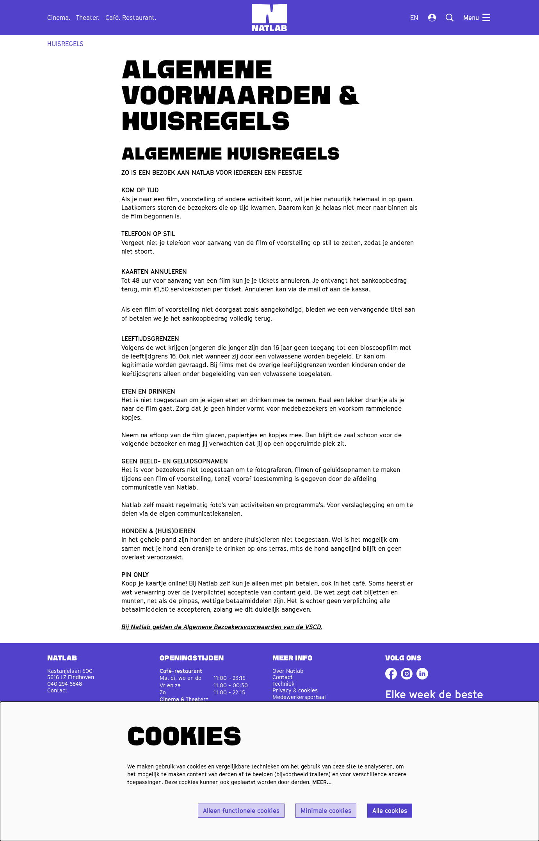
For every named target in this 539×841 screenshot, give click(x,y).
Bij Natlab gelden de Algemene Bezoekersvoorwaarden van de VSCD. (221, 627)
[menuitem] (58, 17)
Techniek (283, 683)
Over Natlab (287, 670)
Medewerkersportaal (299, 697)
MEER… (322, 782)
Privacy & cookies (295, 690)
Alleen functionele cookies (241, 810)
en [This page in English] (414, 17)
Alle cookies (389, 810)
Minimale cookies (326, 810)
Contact (57, 690)
